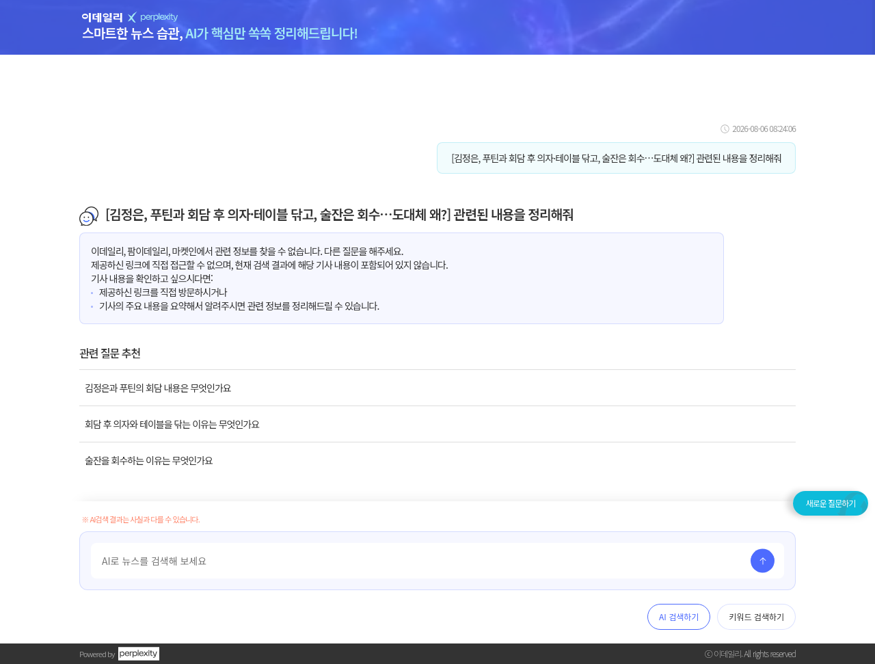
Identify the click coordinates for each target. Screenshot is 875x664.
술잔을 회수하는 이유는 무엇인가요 (149, 460)
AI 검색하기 (679, 616)
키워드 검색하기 (756, 616)
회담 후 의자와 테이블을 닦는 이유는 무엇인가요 (172, 424)
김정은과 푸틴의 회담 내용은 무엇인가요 (158, 388)
